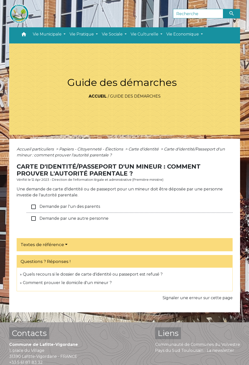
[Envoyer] (231, 13)
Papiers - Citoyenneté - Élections (91, 149)
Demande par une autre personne (69, 218)
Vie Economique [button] (183, 34)
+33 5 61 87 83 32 (26, 362)
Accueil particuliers (36, 149)
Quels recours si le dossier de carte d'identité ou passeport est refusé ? (93, 274)
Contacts (29, 333)
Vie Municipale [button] (48, 34)
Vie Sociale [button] (113, 34)
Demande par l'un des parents (65, 207)
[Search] (198, 13)
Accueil (98, 96)
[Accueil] (19, 13)
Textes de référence (42, 244)
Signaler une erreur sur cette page (198, 297)
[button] (24, 35)
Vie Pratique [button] (82, 34)
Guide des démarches (135, 96)
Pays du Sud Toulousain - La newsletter (194, 350)
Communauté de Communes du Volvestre (197, 344)
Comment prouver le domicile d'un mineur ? (67, 282)
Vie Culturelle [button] (145, 34)
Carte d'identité (144, 149)
